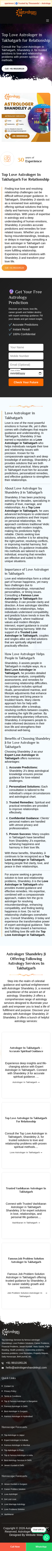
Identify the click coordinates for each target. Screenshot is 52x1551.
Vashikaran (9, 1514)
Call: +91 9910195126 (14, 69)
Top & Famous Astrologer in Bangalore (20, 1401)
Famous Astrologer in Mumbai (17, 1445)
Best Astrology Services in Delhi (18, 1460)
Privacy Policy (10, 1391)
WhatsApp (39, 1546)
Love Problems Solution (14, 1509)
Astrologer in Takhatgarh (26, 1088)
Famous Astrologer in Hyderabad (18, 1416)
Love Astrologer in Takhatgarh (26, 1158)
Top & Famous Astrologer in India (18, 1455)
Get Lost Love (10, 1499)
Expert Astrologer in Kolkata (16, 1440)
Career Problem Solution (14, 1489)
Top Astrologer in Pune (14, 1450)
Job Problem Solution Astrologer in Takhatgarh (27, 1298)
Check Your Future (26, 382)
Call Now (13, 1546)
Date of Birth (15, 371)
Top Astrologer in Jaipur (14, 1435)
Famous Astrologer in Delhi (15, 1406)
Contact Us (9, 1386)
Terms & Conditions (12, 1396)
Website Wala (34, 1534)
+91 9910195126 (16, 1362)
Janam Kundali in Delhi (14, 1465)
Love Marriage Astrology (14, 1504)
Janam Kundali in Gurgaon (15, 1484)
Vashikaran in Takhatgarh (26, 1228)
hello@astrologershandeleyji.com (26, 1367)
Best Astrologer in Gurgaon (15, 1411)
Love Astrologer (11, 1494)
